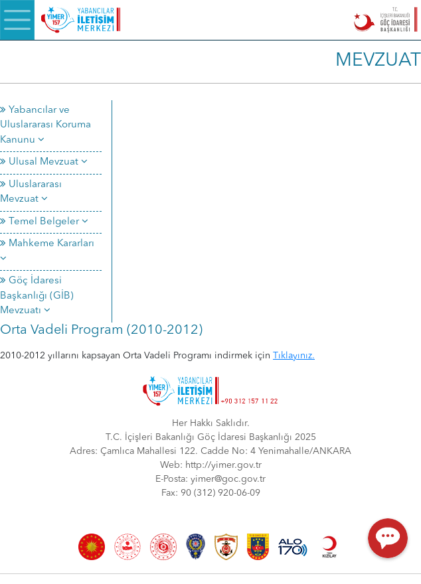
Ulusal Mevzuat (44, 162)
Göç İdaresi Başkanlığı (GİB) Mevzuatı (37, 296)
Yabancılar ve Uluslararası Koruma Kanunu (45, 125)
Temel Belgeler (44, 222)
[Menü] (17, 20)
